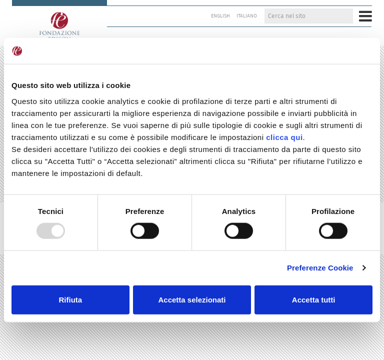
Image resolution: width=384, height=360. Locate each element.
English (220, 16)
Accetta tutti (314, 299)
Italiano (246, 16)
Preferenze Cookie (320, 268)
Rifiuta (70, 299)
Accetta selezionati (192, 299)
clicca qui (284, 137)
